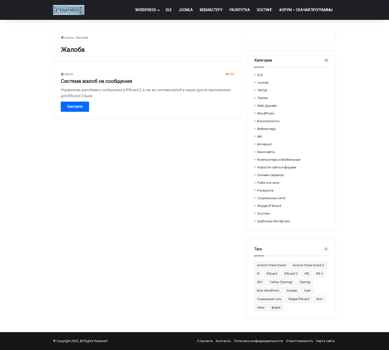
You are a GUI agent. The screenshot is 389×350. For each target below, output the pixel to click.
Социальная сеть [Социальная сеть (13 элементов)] (269, 299)
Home (67, 37)
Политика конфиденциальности (258, 341)
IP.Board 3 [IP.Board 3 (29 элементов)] (291, 273)
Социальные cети (271, 198)
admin (69, 74)
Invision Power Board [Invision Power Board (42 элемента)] (271, 265)
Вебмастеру (211, 10)
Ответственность (299, 341)
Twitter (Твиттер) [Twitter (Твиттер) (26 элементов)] (281, 282)
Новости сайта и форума (276, 167)
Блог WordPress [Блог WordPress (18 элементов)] (268, 290)
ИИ (259, 136)
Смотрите (75, 107)
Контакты (223, 341)
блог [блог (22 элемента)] (319, 299)
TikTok (262, 90)
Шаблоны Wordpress (273, 221)
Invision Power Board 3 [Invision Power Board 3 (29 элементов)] (308, 265)
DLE (169, 10)
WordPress (145, 10)
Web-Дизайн (267, 106)
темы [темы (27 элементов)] (260, 307)
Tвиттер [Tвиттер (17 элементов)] (304, 282)
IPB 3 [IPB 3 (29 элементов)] (319, 273)
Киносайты (266, 152)
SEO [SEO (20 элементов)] (260, 282)
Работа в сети (268, 183)
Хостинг (264, 10)
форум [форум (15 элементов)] (276, 307)
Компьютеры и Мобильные (278, 159)
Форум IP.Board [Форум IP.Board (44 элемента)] (298, 299)
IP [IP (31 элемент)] (258, 273)
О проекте (205, 341)
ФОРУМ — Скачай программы (305, 10)
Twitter (262, 98)
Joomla (186, 10)
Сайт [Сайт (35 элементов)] (307, 290)
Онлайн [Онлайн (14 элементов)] (291, 290)
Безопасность (268, 121)
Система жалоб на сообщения (96, 81)
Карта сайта (325, 341)
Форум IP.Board (269, 206)
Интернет (264, 144)
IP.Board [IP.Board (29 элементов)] (271, 273)
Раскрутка (239, 10)
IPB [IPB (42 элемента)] (307, 273)
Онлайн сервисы (270, 175)
